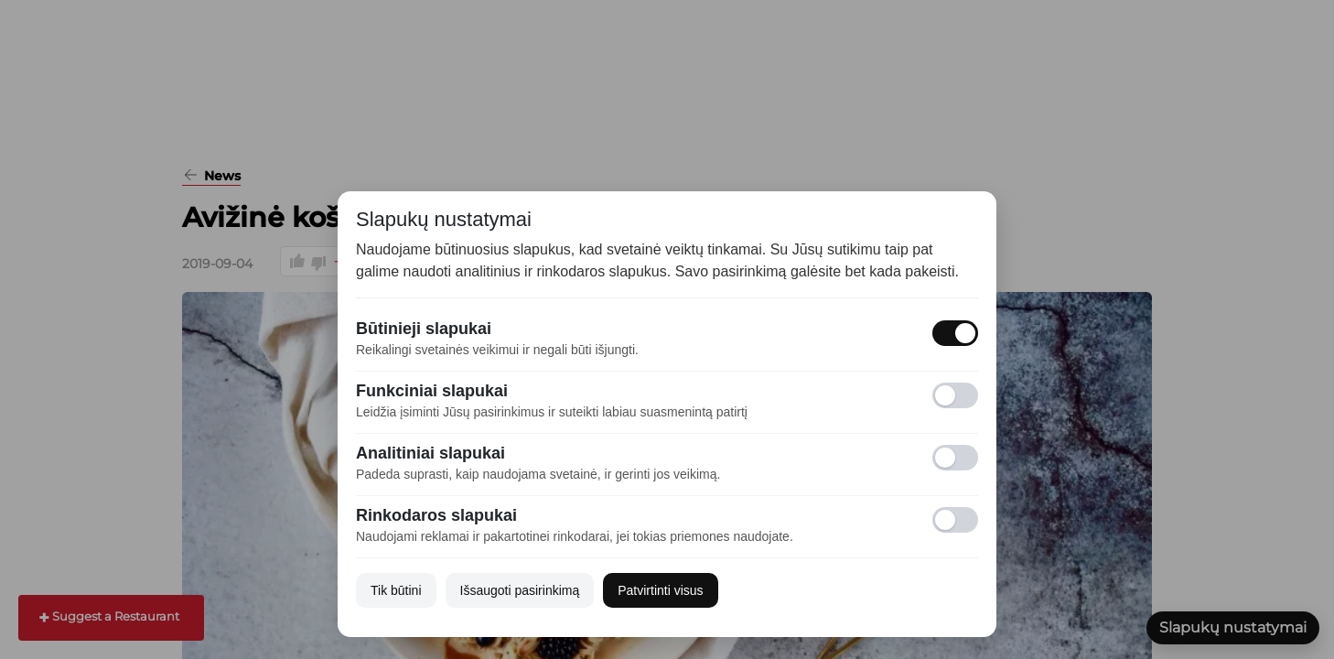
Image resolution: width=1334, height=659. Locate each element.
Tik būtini (396, 590)
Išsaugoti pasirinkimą (520, 590)
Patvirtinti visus (660, 590)
